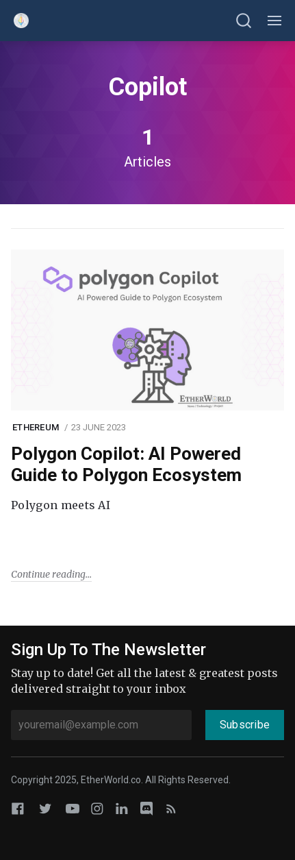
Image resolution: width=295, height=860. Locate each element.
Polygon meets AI (60, 505)
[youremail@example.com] (101, 725)
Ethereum (35, 427)
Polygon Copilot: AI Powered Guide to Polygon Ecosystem (126, 464)
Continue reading (48, 574)
